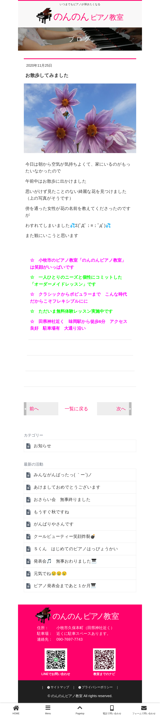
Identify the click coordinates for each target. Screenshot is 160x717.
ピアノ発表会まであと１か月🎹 (65, 585)
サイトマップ (60, 687)
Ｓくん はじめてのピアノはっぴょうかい (76, 548)
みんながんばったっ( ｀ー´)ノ (63, 474)
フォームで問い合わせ (144, 713)
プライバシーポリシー (97, 687)
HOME (16, 713)
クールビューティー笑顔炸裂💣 (64, 536)
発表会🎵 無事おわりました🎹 (65, 561)
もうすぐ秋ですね (51, 511)
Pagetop (80, 713)
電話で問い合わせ (112, 713)
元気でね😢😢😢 (50, 573)
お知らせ (42, 445)
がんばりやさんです (54, 524)
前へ (34, 408)
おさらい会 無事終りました (62, 499)
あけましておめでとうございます (67, 487)
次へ (121, 408)
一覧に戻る (76, 408)
